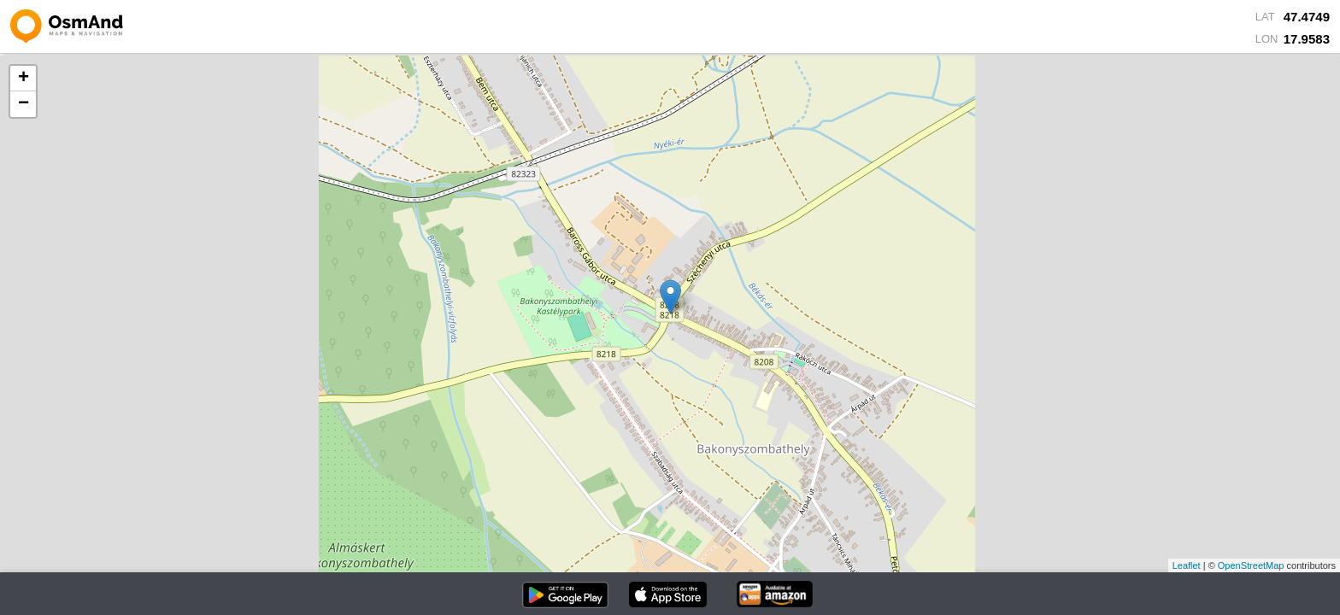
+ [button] (23, 78)
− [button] (23, 104)
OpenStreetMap (1251, 565)
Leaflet (1186, 565)
